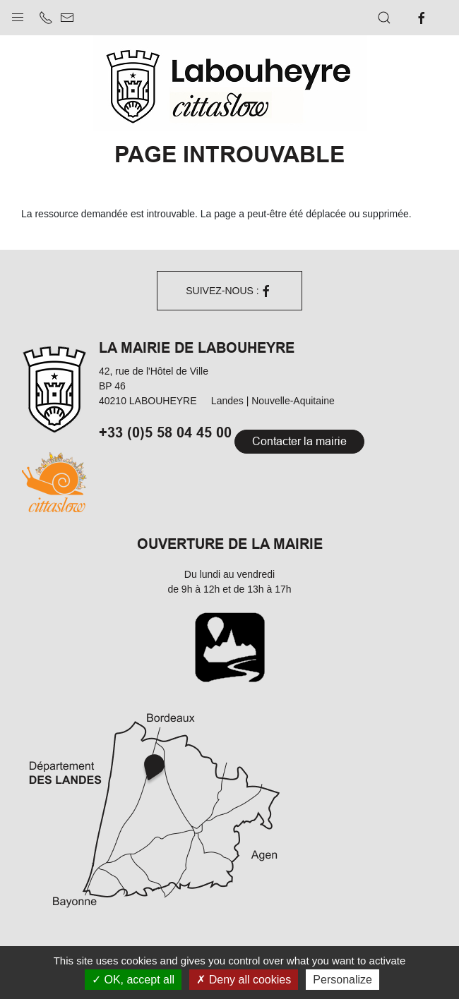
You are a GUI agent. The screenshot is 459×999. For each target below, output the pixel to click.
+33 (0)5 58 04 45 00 (165, 432)
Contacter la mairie (299, 441)
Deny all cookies (243, 980)
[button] (18, 14)
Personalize (342, 980)
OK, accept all (133, 980)
